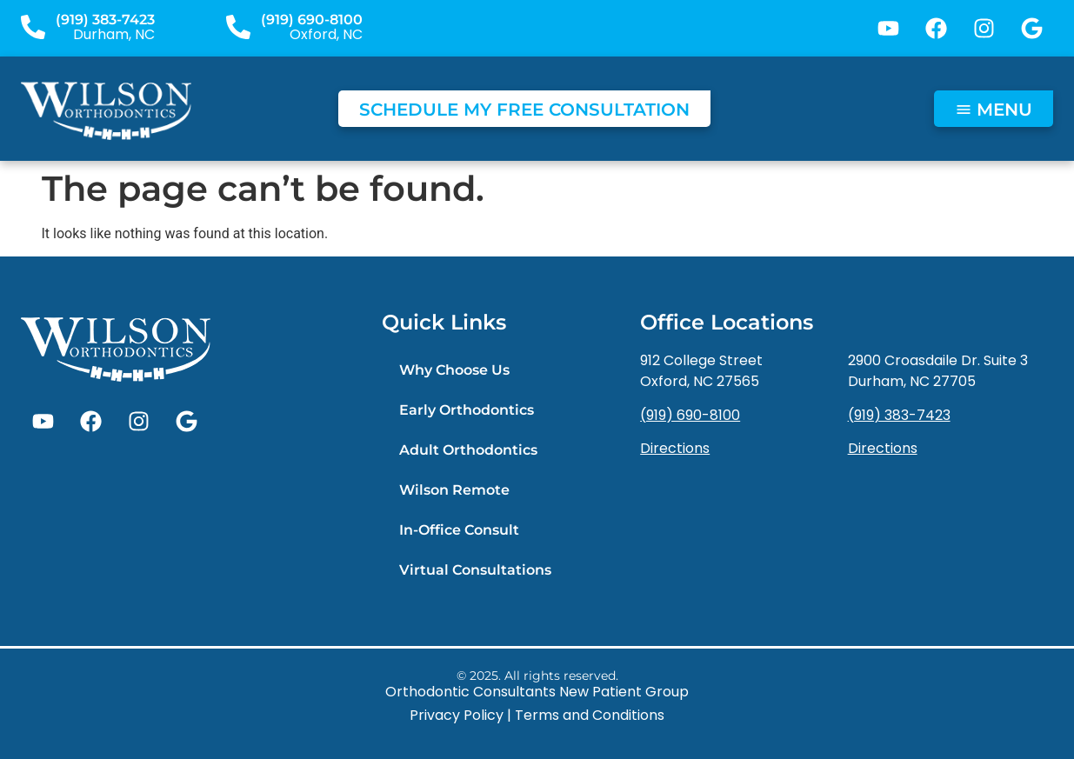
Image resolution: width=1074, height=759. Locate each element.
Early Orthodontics (466, 410)
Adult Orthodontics (468, 450)
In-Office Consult (459, 530)
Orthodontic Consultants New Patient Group (537, 692)
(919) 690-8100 (312, 19)
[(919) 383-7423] (33, 27)
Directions (675, 448)
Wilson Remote (454, 490)
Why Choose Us (454, 370)
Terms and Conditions (589, 715)
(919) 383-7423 (105, 19)
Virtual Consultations (475, 570)
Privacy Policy (457, 715)
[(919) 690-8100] (238, 27)
